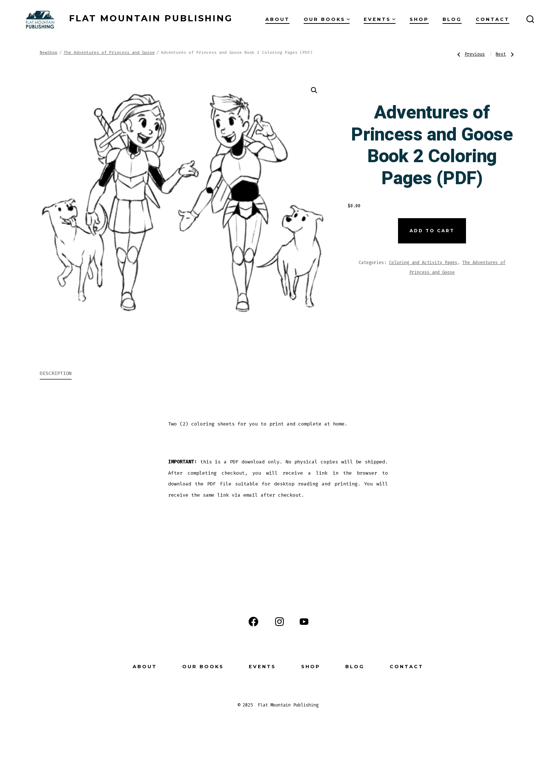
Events (379, 19)
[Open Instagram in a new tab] (279, 621)
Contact (492, 19)
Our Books (327, 19)
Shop (419, 19)
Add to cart (432, 230)
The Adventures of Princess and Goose (109, 52)
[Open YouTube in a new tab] (304, 621)
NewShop (48, 52)
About (277, 19)
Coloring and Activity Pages (423, 262)
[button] (314, 90)
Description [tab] (56, 373)
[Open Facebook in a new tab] (253, 621)
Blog (452, 19)
